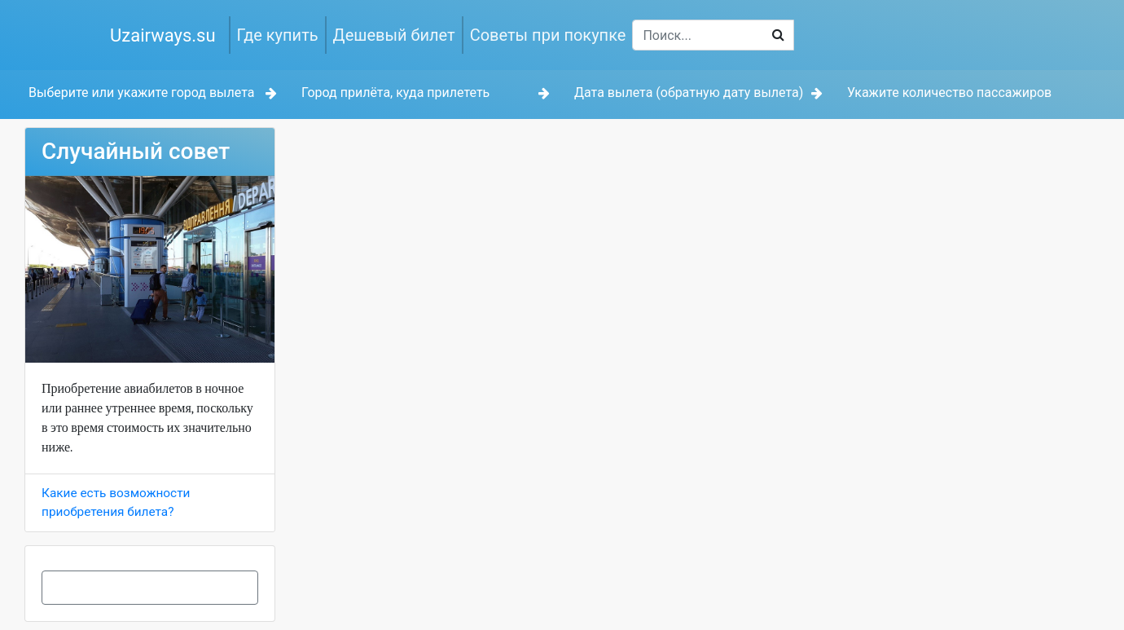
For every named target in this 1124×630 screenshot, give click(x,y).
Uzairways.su (163, 35)
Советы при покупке (548, 35)
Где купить (277, 35)
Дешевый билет (394, 35)
